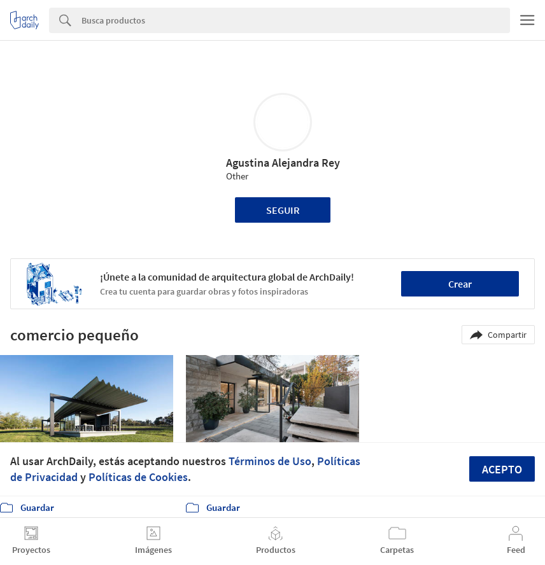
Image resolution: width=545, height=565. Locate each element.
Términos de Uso (270, 461)
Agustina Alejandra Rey (283, 162)
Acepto (502, 469)
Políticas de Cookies (138, 477)
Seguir (283, 210)
